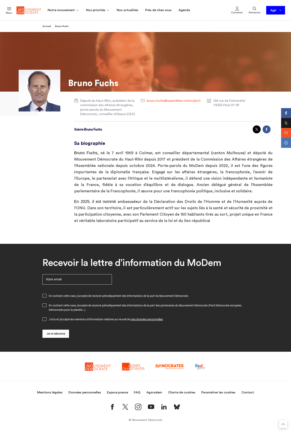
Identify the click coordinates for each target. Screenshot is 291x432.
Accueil (46, 26)
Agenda (184, 10)
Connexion (237, 10)
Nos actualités (127, 10)
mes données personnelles (147, 319)
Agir (276, 10)
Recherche (254, 10)
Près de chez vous (158, 10)
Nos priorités (98, 10)
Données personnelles (84, 392)
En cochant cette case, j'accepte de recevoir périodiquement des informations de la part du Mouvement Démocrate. (119, 295)
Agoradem (154, 392)
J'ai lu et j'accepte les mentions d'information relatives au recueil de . (106, 319)
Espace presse (117, 392)
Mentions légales (49, 392)
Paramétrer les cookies (218, 392)
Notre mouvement (63, 10)
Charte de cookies (181, 392)
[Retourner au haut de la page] (283, 424)
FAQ (137, 392)
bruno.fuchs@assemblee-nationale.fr (174, 100)
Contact (247, 392)
